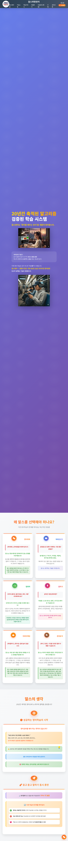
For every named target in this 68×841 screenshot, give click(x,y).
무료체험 (62, 5)
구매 (47, 6)
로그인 (62, 3)
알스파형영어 (34, 1)
